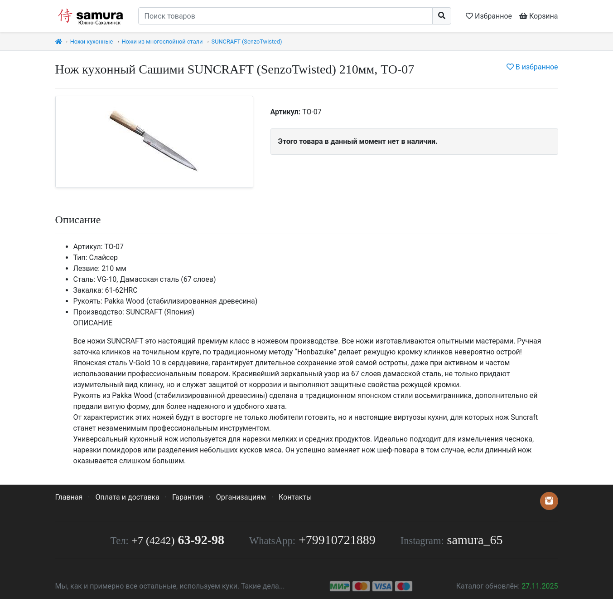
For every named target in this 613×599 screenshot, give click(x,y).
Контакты (295, 497)
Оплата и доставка (127, 497)
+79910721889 (337, 540)
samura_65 (475, 540)
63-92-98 (178, 540)
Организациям (241, 497)
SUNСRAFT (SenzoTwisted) (247, 41)
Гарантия (187, 497)
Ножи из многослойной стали (162, 41)
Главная (69, 497)
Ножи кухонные (91, 41)
